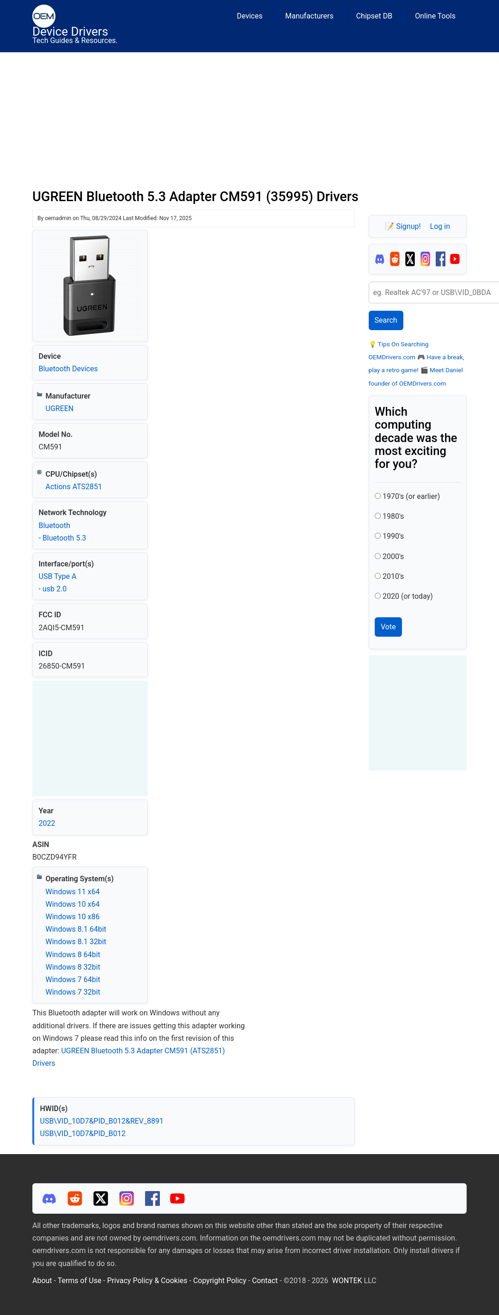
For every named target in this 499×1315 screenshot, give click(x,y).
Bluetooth (55, 525)
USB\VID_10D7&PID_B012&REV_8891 (102, 1121)
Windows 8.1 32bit (76, 941)
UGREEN (60, 408)
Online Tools (435, 16)
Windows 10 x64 (73, 904)
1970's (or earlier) (411, 496)
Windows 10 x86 (73, 916)
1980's (393, 516)
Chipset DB (374, 16)
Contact (265, 1280)
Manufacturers (309, 16)
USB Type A (58, 576)
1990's (393, 536)
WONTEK (347, 1280)
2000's (393, 556)
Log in (440, 226)
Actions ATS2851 (74, 486)
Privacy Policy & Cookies (147, 1280)
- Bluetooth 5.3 (62, 538)
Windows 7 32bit (73, 992)
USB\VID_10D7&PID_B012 (83, 1133)
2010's (393, 576)
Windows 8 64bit (73, 954)
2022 (47, 823)
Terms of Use (80, 1280)
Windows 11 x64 (73, 891)
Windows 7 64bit (73, 979)
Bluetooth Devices (68, 368)
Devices (250, 16)
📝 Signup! (402, 226)
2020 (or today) (408, 596)
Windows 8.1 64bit (76, 929)
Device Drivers (70, 31)
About (42, 1280)
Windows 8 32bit (73, 967)
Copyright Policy (219, 1280)
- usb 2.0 (53, 588)
